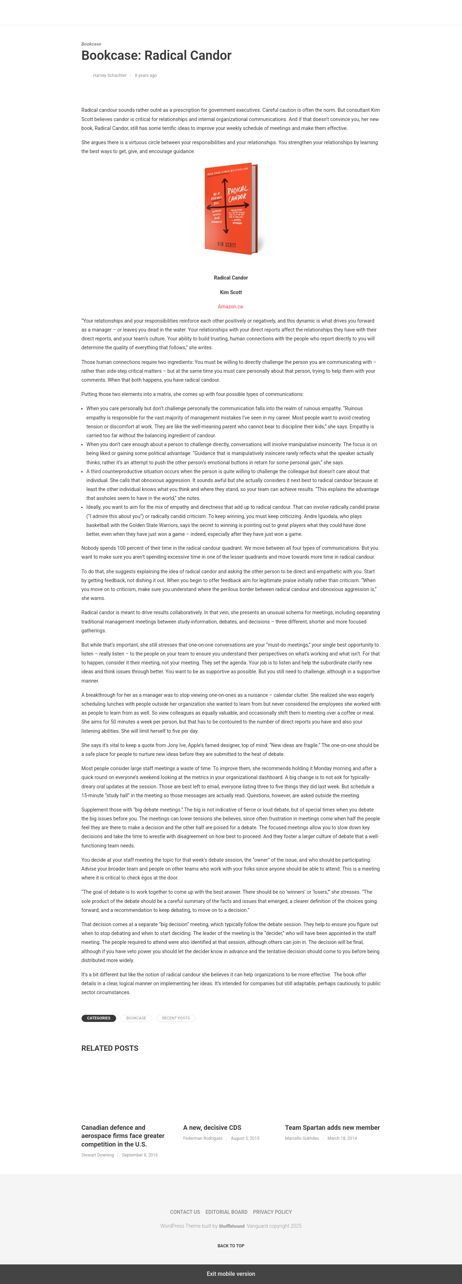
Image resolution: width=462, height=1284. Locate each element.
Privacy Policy (272, 1212)
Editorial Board (227, 1212)
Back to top (231, 1245)
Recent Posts (176, 1018)
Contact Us (185, 1212)
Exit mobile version (231, 1273)
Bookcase (91, 44)
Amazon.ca (231, 306)
